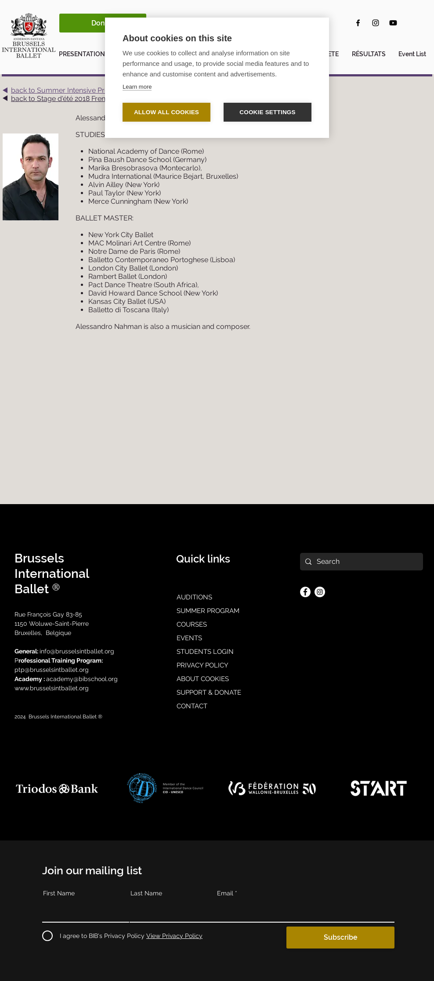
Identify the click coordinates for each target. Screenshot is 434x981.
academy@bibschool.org (82, 678)
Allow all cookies (166, 112)
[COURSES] (217, 625)
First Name (59, 893)
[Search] (361, 561)
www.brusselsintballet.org (52, 688)
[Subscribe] (340, 938)
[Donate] (102, 23)
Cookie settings (267, 112)
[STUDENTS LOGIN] (217, 652)
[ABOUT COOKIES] (217, 679)
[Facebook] (358, 22)
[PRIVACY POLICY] (217, 665)
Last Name (146, 893)
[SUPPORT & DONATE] (217, 693)
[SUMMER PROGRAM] (217, 611)
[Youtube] (393, 22)
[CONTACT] (217, 706)
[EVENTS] (217, 638)
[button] (85, 50)
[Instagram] (375, 22)
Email (225, 893)
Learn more (137, 86)
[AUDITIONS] (217, 597)
